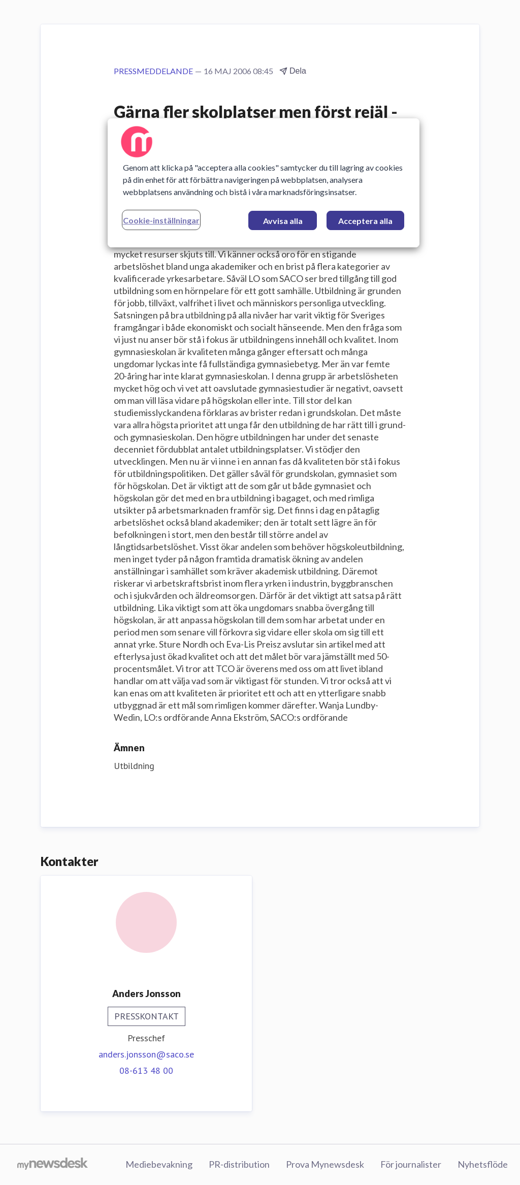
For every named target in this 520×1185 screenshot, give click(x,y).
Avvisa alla (283, 221)
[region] (263, 182)
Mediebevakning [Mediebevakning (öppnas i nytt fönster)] (158, 1164)
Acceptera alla (365, 221)
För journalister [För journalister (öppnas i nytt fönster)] (410, 1164)
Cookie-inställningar (161, 220)
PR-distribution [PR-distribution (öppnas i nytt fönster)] (239, 1164)
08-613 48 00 (146, 1070)
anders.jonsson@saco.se (146, 1054)
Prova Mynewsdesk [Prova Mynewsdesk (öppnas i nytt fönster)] (325, 1164)
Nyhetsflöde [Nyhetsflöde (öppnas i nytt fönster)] (483, 1164)
